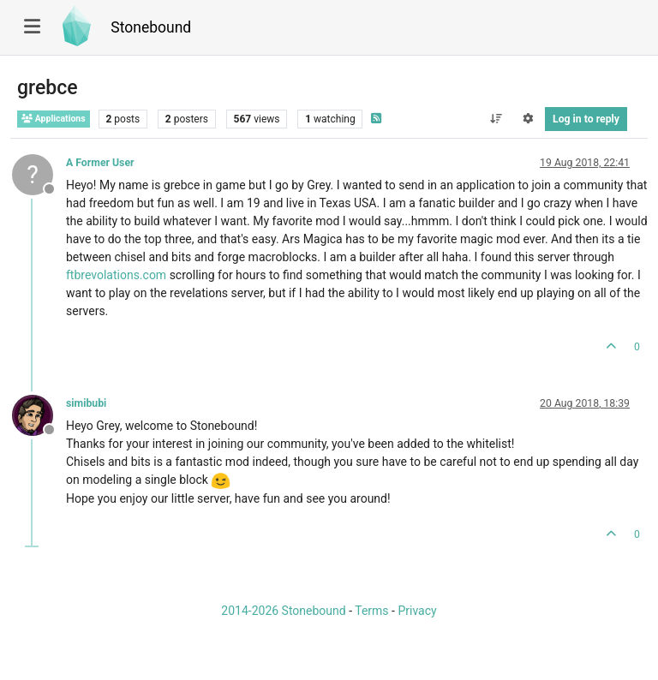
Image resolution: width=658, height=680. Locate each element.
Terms (371, 610)
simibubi (86, 403)
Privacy (417, 610)
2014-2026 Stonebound (283, 610)
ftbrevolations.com (116, 275)
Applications (53, 118)
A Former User (100, 163)
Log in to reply (586, 119)
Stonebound (151, 27)
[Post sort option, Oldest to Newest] (496, 119)
